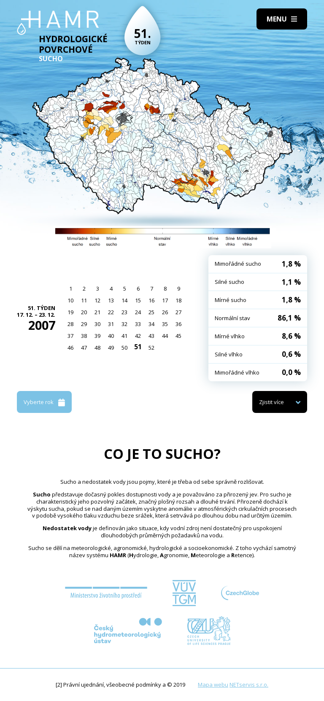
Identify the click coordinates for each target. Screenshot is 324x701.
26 (165, 312)
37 (70, 336)
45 (178, 336)
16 (151, 300)
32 (124, 324)
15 (138, 300)
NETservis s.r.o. (249, 684)
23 (124, 312)
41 (124, 336)
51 (138, 346)
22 (111, 312)
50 (124, 347)
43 (151, 336)
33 (138, 324)
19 (70, 312)
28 (70, 324)
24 (138, 312)
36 (178, 324)
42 (138, 336)
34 (151, 324)
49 (111, 347)
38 (84, 336)
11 (84, 300)
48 (97, 347)
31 (111, 324)
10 (70, 300)
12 (97, 300)
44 (165, 336)
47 (84, 347)
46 (70, 347)
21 (97, 312)
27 (178, 312)
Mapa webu (213, 684)
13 (111, 300)
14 (124, 300)
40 (111, 336)
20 (84, 312)
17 (165, 300)
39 (97, 336)
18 (178, 300)
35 (165, 324)
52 (151, 347)
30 (97, 324)
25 (151, 312)
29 (84, 324)
